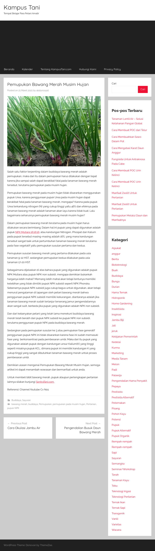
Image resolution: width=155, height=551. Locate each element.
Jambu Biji (118, 319)
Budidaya (16, 400)
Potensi (116, 419)
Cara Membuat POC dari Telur (129, 130)
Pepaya (116, 386)
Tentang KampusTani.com (56, 69)
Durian (115, 286)
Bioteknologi (119, 264)
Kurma (116, 347)
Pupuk (115, 424)
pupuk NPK (13, 408)
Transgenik (118, 513)
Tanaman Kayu (120, 480)
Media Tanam (120, 358)
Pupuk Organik (120, 435)
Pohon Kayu (119, 413)
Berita (115, 259)
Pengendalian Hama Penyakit (129, 380)
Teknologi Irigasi (121, 491)
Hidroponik (118, 297)
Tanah (115, 474)
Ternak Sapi (118, 507)
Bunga (115, 281)
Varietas (116, 524)
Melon (115, 364)
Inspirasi (116, 314)
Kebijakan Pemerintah (125, 336)
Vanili (115, 518)
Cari (114, 83)
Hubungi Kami (87, 69)
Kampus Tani (22, 7)
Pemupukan (45, 404)
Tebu (114, 485)
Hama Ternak (119, 292)
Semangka (118, 463)
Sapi (114, 452)
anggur (116, 253)
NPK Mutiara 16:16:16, (27, 232)
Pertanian (91, 404)
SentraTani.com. (45, 381)
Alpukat (116, 248)
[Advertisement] (77, 42)
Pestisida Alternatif (123, 397)
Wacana (116, 529)
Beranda (9, 69)
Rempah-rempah (122, 441)
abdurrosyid (42, 90)
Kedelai (116, 342)
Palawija (117, 375)
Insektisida (118, 308)
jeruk (115, 331)
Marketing (118, 353)
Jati (114, 325)
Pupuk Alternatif (121, 430)
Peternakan (118, 402)
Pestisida (117, 391)
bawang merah (19, 404)
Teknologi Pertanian (123, 496)
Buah (115, 270)
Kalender (27, 69)
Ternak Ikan (118, 502)
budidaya (33, 404)
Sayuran (26, 400)
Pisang (116, 408)
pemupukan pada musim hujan (69, 404)
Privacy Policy (112, 69)
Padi (114, 369)
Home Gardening (122, 303)
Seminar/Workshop (123, 469)
